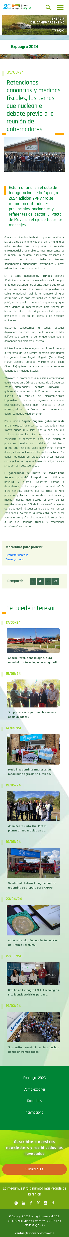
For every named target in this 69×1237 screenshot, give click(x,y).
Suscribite (34, 1169)
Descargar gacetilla (17, 555)
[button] (33, 581)
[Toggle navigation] (60, 7)
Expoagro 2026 (34, 1077)
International (34, 1112)
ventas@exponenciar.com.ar (34, 1233)
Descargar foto (15, 559)
